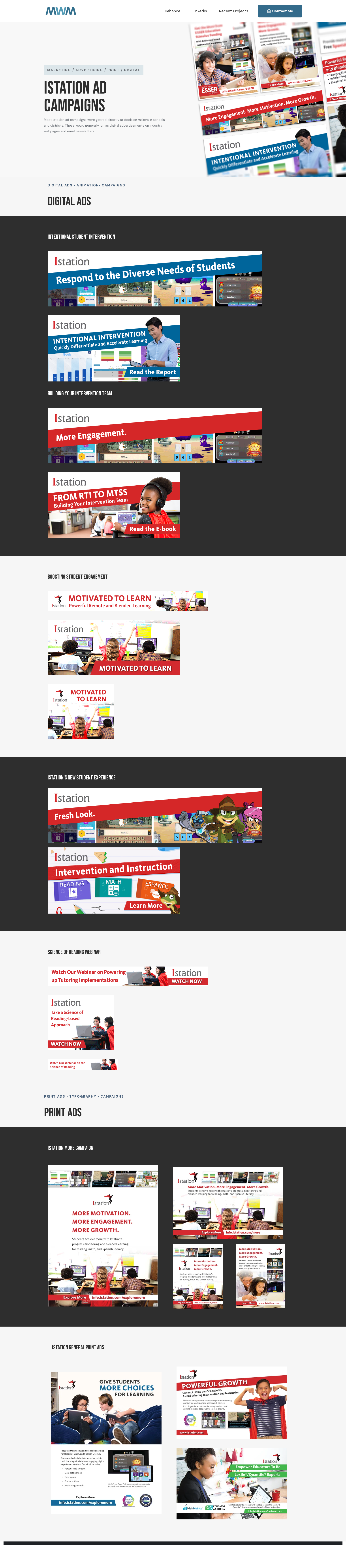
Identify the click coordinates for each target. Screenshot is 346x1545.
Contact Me (280, 11)
